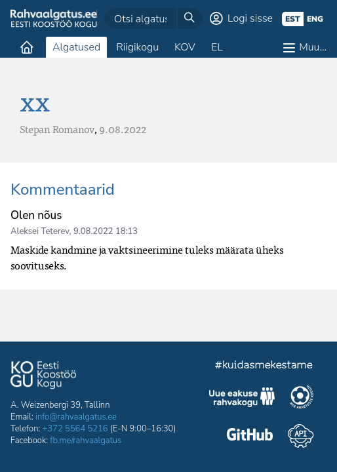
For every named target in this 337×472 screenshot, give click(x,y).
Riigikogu (137, 47)
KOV (184, 47)
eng (315, 19)
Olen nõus (36, 215)
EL (217, 47)
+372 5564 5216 (75, 429)
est (292, 19)
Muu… (313, 47)
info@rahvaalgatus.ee (76, 417)
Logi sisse (250, 18)
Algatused (76, 47)
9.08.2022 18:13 (105, 231)
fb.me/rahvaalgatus (85, 440)
